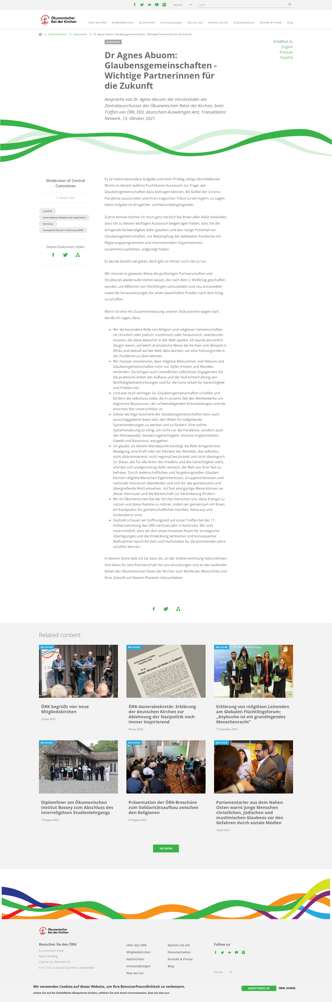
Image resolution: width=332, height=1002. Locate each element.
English (287, 46)
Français (286, 52)
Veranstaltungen (171, 22)
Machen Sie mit (218, 22)
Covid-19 (47, 211)
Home (40, 34)
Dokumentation (244, 22)
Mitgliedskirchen (123, 22)
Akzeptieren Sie (259, 988)
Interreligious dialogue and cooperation (64, 217)
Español (286, 57)
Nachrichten (147, 22)
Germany (48, 223)
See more (166, 848)
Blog (290, 22)
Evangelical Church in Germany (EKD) (63, 230)
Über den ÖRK (97, 22)
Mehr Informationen (46, 998)
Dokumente (80, 34)
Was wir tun (195, 22)
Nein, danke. (287, 988)
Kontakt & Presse (271, 22)
